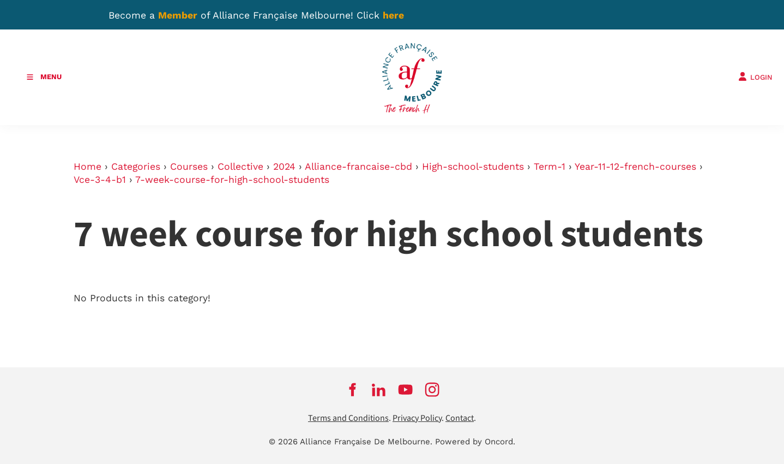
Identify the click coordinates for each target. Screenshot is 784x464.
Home (87, 166)
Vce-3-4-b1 (100, 179)
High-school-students (473, 166)
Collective (240, 166)
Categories (135, 166)
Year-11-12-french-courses (635, 166)
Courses (189, 166)
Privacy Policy (417, 418)
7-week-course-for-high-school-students (232, 179)
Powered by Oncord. (475, 442)
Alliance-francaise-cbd (358, 166)
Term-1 (549, 166)
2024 (284, 166)
